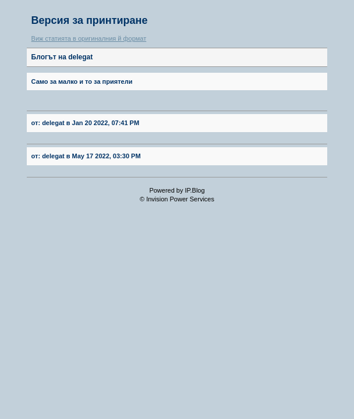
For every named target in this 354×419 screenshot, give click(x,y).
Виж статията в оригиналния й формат (89, 38)
